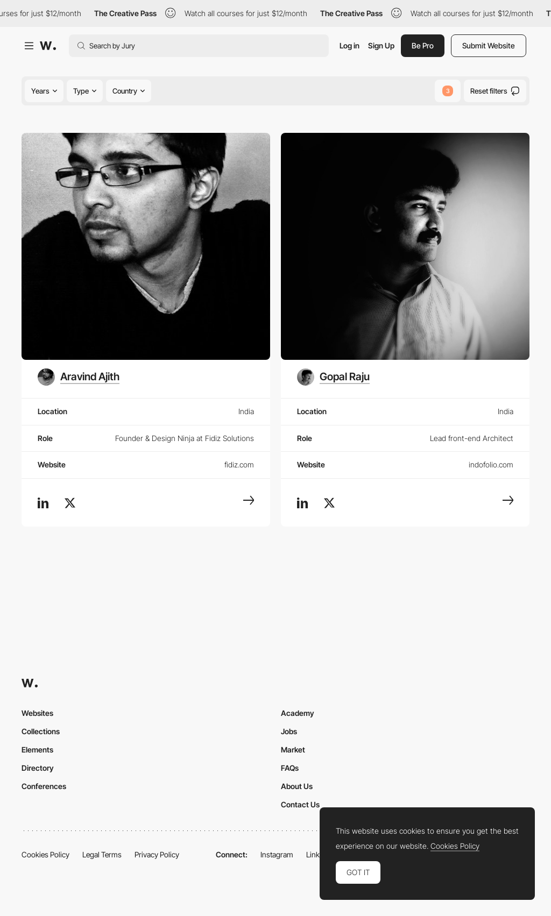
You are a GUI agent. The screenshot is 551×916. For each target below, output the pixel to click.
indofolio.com (491, 464)
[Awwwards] (48, 45)
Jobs (289, 731)
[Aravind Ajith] (78, 377)
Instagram (276, 854)
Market (293, 749)
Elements (37, 749)
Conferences (44, 786)
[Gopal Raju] (333, 377)
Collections (41, 731)
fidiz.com (239, 464)
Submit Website (488, 45)
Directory (38, 767)
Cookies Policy (45, 854)
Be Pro (423, 45)
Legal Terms (102, 854)
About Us (297, 786)
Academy (297, 713)
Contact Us (300, 804)
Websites (37, 713)
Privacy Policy (157, 854)
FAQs (290, 767)
